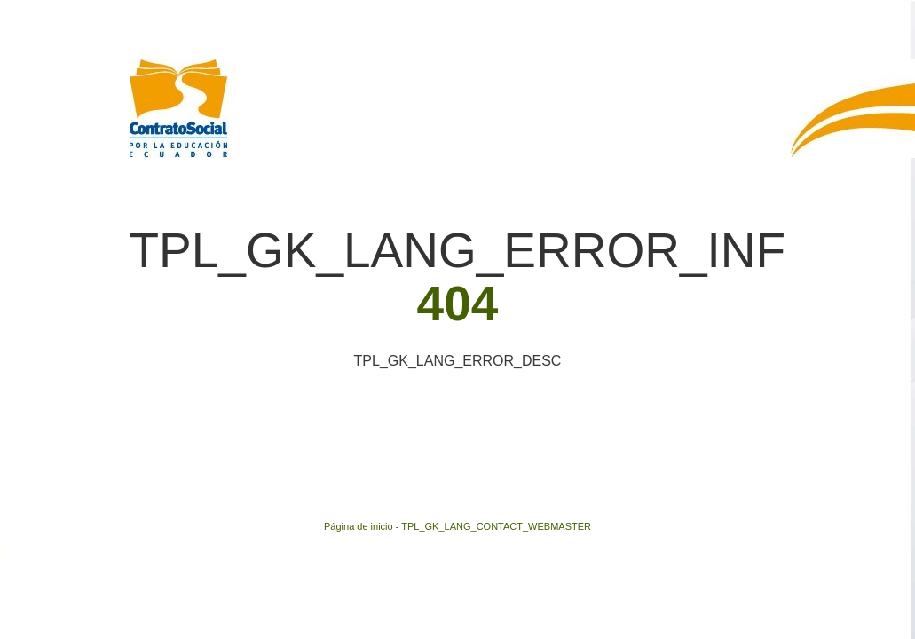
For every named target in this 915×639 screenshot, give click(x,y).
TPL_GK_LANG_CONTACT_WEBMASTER (496, 526)
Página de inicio (358, 526)
